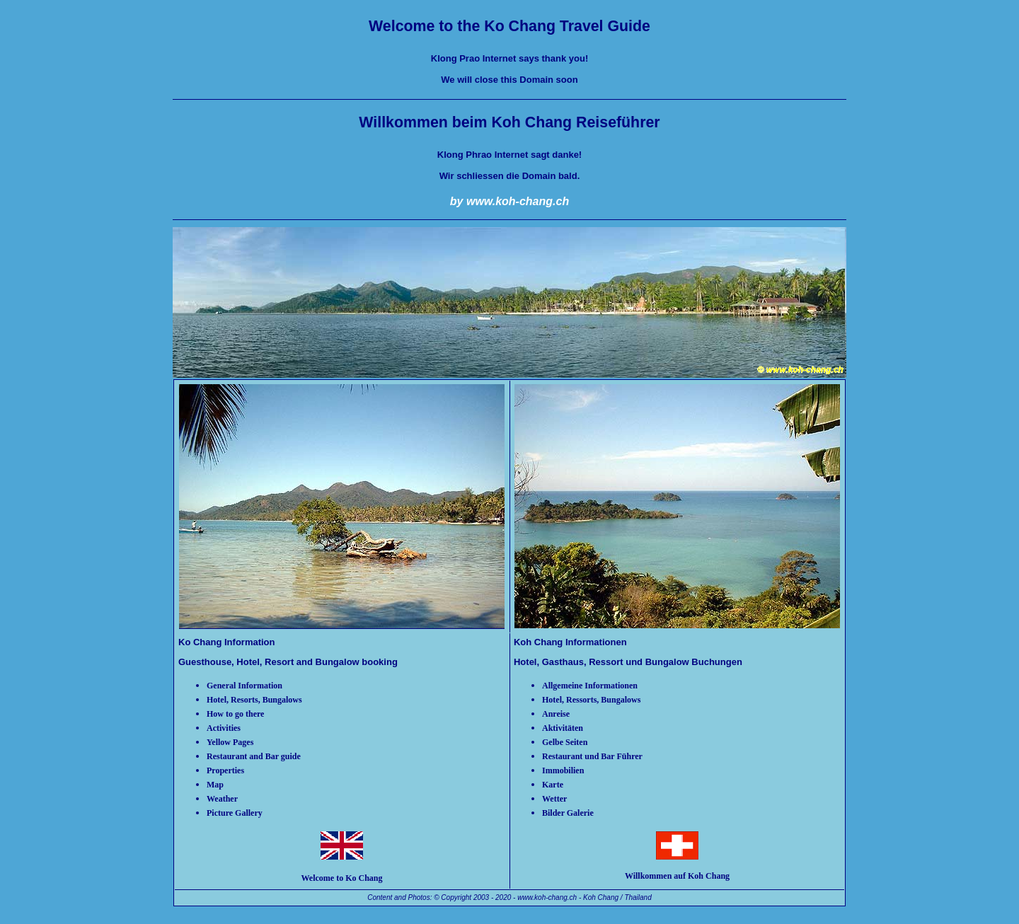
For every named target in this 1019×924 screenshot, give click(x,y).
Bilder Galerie (568, 813)
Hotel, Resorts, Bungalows (254, 700)
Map (215, 785)
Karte (552, 785)
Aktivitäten (562, 728)
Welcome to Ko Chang (341, 878)
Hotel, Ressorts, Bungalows (591, 700)
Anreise (556, 714)
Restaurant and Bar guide (254, 756)
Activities (224, 728)
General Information (244, 686)
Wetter (554, 799)
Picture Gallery (235, 813)
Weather (222, 799)
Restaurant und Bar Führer (592, 756)
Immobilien (563, 770)
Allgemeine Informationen (590, 686)
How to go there (235, 714)
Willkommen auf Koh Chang (677, 876)
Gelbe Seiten (564, 742)
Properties (225, 770)
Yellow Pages (230, 742)
